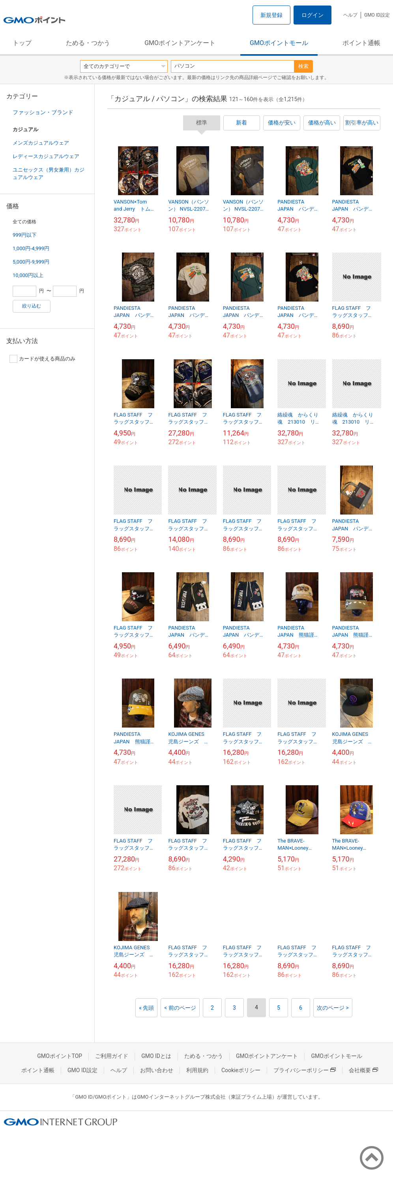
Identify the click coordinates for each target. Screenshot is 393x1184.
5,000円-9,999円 (31, 262)
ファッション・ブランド (43, 112)
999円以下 (25, 235)
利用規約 (197, 1070)
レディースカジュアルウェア (46, 156)
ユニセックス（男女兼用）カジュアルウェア (48, 173)
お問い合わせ (156, 1070)
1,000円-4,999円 (31, 248)
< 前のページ (180, 1008)
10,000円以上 (28, 275)
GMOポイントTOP (59, 1056)
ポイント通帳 (361, 43)
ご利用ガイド (111, 1056)
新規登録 (271, 15)
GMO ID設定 (377, 15)
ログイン (312, 15)
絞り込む (31, 306)
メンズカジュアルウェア (41, 143)
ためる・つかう (88, 43)
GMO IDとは (156, 1056)
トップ (22, 43)
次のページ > (333, 1008)
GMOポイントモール (279, 43)
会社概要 (363, 1070)
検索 (303, 66)
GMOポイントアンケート (179, 43)
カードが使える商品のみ (42, 359)
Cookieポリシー (240, 1070)
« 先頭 (146, 1008)
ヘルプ (350, 15)
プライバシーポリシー (304, 1070)
